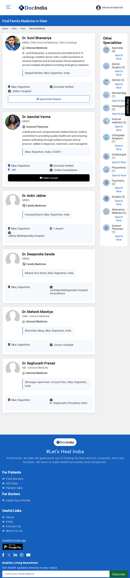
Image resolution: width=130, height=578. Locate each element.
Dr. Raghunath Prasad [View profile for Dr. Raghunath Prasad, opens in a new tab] (38, 363)
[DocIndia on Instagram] (21, 555)
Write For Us (14, 531)
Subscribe (118, 574)
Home (5, 28)
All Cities (12, 483)
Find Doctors (14, 479)
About (10, 517)
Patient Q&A (14, 488)
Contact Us (13, 526)
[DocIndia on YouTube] (28, 555)
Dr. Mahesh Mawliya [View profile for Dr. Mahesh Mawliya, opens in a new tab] (37, 311)
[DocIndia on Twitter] (9, 555)
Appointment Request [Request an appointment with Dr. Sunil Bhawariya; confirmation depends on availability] (48, 99)
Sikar (22, 28)
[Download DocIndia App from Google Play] (12, 546)
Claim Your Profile (18, 500)
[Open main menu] (9, 8)
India (14, 28)
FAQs (9, 521)
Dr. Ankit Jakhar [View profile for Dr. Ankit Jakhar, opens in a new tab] (34, 195)
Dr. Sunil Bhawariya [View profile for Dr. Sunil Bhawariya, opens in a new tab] (36, 38)
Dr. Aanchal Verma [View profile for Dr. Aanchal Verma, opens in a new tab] (36, 116)
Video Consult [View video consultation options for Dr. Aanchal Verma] (49, 177)
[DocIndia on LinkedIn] (15, 555)
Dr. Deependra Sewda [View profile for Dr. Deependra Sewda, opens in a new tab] (38, 254)
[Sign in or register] (110, 7)
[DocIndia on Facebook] (3, 555)
